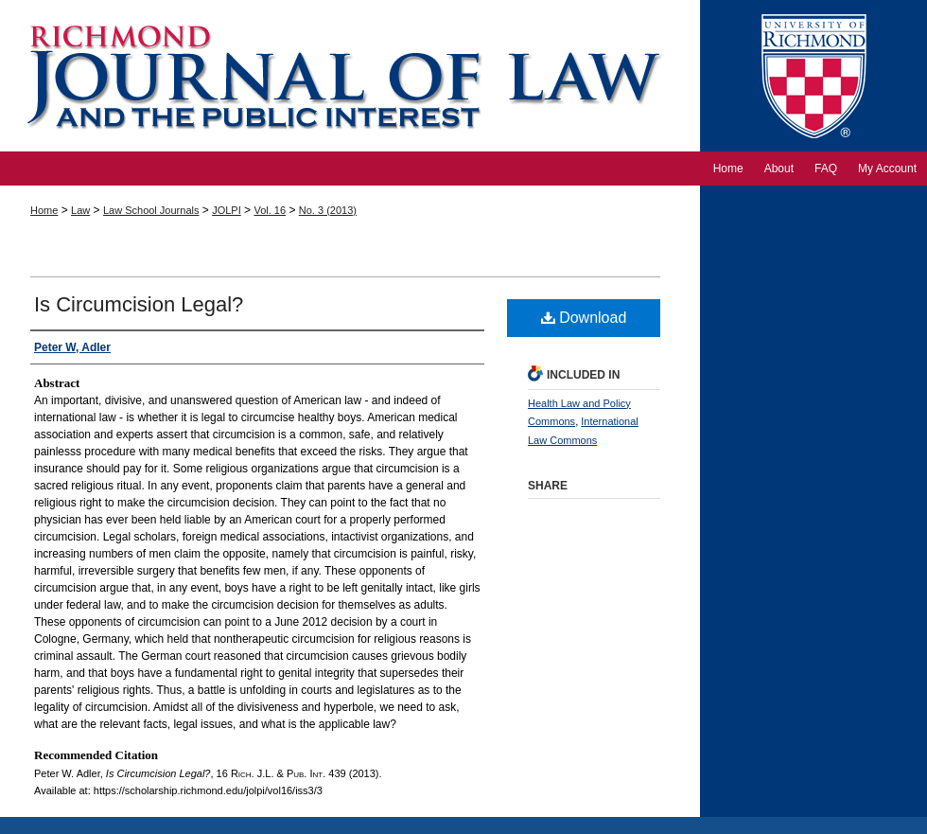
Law (80, 210)
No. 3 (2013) (328, 210)
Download (584, 318)
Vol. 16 (270, 210)
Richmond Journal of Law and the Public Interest (350, 75)
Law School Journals (151, 210)
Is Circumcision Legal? (138, 304)
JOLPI (226, 210)
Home (44, 210)
